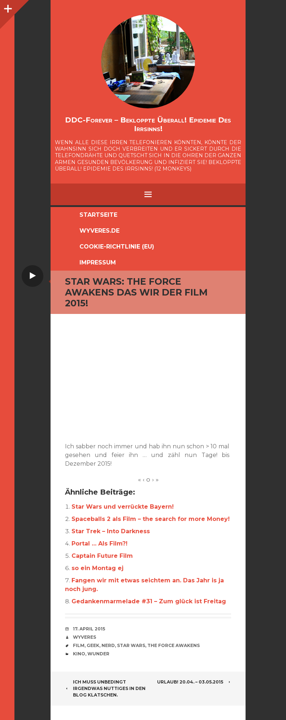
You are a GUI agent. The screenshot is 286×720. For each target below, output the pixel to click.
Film (78, 645)
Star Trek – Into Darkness (111, 531)
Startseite (98, 214)
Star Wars (131, 645)
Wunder (98, 653)
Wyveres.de (99, 230)
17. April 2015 (89, 628)
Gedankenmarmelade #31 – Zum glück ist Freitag (149, 601)
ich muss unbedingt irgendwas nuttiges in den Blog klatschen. (105, 688)
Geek (93, 645)
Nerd (108, 645)
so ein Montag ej (98, 568)
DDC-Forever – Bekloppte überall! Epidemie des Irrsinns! (148, 124)
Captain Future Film (102, 555)
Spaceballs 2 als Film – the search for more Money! (151, 519)
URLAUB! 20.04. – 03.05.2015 (194, 682)
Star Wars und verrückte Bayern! (123, 506)
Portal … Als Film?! (99, 543)
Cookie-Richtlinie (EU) (116, 246)
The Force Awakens (173, 645)
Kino (79, 653)
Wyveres (84, 637)
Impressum (97, 262)
